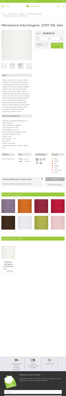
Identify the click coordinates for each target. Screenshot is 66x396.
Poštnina (55, 179)
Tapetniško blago (12, 14)
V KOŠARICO (57, 45)
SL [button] (63, 1)
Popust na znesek (55, 185)
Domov (3, 14)
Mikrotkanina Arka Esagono (34, 14)
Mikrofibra (22, 14)
